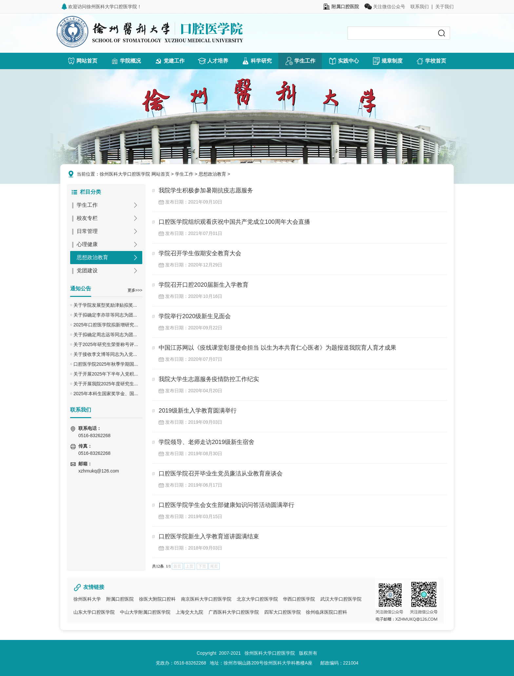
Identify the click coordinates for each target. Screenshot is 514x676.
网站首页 (160, 174)
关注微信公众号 (384, 6)
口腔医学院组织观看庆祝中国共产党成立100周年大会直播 (234, 222)
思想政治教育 (212, 174)
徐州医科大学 (87, 599)
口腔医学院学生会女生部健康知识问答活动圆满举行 (226, 505)
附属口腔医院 (120, 599)
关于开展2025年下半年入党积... (105, 374)
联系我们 (419, 6)
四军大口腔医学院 (282, 612)
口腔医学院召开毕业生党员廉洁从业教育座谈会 (221, 473)
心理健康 (87, 244)
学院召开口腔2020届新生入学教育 (203, 284)
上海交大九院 (189, 612)
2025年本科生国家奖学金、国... (105, 393)
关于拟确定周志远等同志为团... (105, 334)
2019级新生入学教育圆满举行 (198, 410)
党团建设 (87, 270)
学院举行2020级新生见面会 (195, 316)
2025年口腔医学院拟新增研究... (105, 324)
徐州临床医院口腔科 (326, 612)
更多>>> (135, 290)
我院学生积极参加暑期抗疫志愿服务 (206, 190)
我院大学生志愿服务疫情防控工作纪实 (209, 379)
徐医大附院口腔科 (157, 599)
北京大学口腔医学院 (257, 599)
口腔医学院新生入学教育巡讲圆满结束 (209, 536)
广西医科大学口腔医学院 (233, 612)
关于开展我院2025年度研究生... (105, 383)
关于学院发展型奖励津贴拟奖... (105, 305)
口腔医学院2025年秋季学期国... (105, 364)
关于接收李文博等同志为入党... (105, 354)
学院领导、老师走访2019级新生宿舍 (206, 442)
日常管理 (87, 231)
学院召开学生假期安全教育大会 (200, 253)
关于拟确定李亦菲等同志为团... (105, 315)
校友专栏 (87, 218)
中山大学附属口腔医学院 (145, 612)
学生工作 (184, 174)
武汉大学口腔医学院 (341, 599)
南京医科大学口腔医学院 (206, 599)
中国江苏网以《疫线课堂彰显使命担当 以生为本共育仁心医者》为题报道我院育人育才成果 (277, 347)
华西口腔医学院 (299, 599)
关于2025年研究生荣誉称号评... (105, 344)
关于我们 (444, 6)
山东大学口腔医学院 (94, 612)
